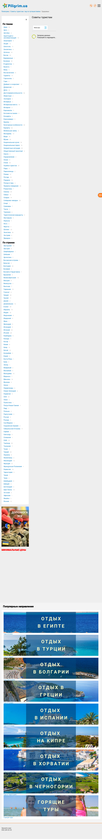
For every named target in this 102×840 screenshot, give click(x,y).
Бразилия (7, 275)
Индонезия (8, 315)
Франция (7, 464)
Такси (6, 209)
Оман (6, 400)
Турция (6, 452)
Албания (7, 254)
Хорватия (7, 469)
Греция (6, 295)
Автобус (7, 33)
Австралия (8, 246)
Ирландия (7, 324)
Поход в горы (9, 183)
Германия (7, 289)
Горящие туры (8, 817)
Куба (5, 362)
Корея (6, 356)
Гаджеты (7, 76)
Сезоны (6, 192)
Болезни (7, 61)
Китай (6, 350)
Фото (5, 224)
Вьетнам (7, 286)
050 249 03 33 (6, 830)
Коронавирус (8, 119)
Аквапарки (8, 41)
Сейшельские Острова (12, 429)
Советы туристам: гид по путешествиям (25, 11)
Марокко (7, 376)
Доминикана (8, 304)
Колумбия (7, 353)
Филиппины (8, 458)
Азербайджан (9, 251)
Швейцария (8, 481)
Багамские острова (11, 260)
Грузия (6, 298)
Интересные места (10, 105)
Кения (6, 344)
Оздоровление (9, 157)
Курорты (7, 128)
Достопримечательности (13, 93)
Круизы (6, 122)
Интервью (7, 102)
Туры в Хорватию (9, 771)
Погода (6, 177)
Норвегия (7, 394)
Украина (7, 455)
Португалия (8, 414)
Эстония (7, 493)
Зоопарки (7, 99)
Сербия (6, 432)
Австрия (7, 249)
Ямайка (6, 498)
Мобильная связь (10, 131)
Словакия (7, 437)
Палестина (8, 403)
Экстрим (7, 235)
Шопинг (6, 229)
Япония (6, 501)
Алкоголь (7, 46)
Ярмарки (7, 238)
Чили (5, 478)
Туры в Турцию (8, 657)
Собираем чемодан (11, 200)
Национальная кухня (11, 142)
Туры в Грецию (8, 703)
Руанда (6, 420)
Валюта (6, 67)
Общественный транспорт (13, 151)
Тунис (6, 449)
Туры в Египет (8, 634)
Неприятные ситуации (12, 148)
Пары (6, 168)
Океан (6, 160)
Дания (6, 301)
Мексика (7, 379)
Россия (6, 417)
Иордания (7, 318)
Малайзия (7, 371)
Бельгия (7, 263)
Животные (7, 96)
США (5, 440)
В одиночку (8, 64)
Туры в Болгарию (9, 680)
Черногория (8, 472)
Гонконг (7, 292)
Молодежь (7, 134)
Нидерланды (8, 388)
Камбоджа (7, 336)
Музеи (6, 139)
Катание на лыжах (10, 113)
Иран (5, 321)
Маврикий (7, 368)
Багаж (6, 55)
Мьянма (7, 382)
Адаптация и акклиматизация (10, 37)
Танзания (7, 446)
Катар (6, 342)
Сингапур (7, 434)
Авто (5, 30)
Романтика (8, 189)
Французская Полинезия (13, 466)
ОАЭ (5, 397)
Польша (7, 411)
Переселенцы (8, 171)
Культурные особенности (13, 125)
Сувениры (7, 206)
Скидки (6, 198)
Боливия (7, 269)
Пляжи (6, 174)
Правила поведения (11, 186)
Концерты (7, 116)
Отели (6, 163)
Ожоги (6, 154)
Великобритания (10, 278)
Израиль (7, 310)
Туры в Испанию (9, 726)
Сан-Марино (8, 423)
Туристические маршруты (13, 215)
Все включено (9, 73)
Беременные (8, 58)
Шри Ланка (8, 490)
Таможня (7, 212)
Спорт (6, 203)
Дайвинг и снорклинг (11, 84)
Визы (5, 70)
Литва (6, 365)
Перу (5, 408)
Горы (5, 81)
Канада (6, 339)
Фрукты (6, 227)
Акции (6, 44)
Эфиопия (7, 495)
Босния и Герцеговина (12, 272)
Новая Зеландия (10, 391)
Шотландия (8, 487)
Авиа (5, 27)
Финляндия (8, 461)
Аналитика (8, 49)
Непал (6, 385)
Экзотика (7, 232)
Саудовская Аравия (11, 426)
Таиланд (7, 443)
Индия (6, 312)
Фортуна (7, 221)
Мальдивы (8, 373)
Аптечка (7, 52)
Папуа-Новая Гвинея (11, 405)
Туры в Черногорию (10, 794)
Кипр (5, 347)
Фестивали (8, 218)
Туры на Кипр (8, 748)
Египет (6, 307)
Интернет (7, 107)
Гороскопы (8, 78)
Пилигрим (5, 11)
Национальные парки (12, 145)
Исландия (7, 327)
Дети (5, 90)
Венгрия (7, 281)
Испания (7, 330)
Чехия (6, 475)
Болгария (7, 266)
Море (6, 137)
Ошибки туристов (10, 166)
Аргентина (7, 257)
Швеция (6, 484)
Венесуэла (7, 283)
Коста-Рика (8, 359)
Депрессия (8, 87)
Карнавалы (8, 110)
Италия (6, 333)
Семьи (6, 195)
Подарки (7, 180)
